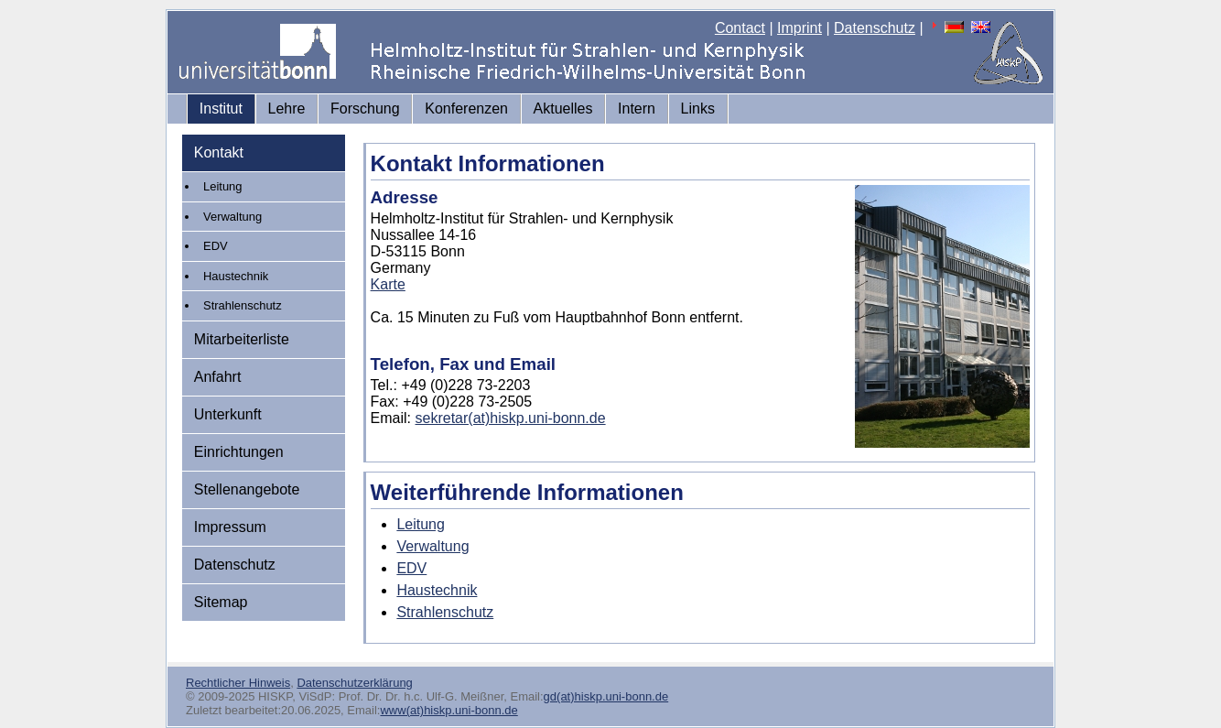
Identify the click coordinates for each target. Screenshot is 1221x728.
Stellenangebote (247, 489)
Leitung (223, 186)
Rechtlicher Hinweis (238, 683)
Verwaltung (232, 216)
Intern (636, 108)
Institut (221, 108)
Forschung (365, 108)
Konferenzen (466, 108)
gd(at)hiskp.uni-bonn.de (606, 696)
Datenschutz (874, 28)
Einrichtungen (239, 452)
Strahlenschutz (242, 305)
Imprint (799, 28)
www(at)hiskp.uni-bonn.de (448, 710)
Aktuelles (563, 108)
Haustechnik (235, 276)
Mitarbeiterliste (241, 339)
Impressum (230, 527)
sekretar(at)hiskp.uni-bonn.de (511, 418)
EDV (215, 246)
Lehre (287, 108)
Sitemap (221, 602)
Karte (388, 284)
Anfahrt (218, 377)
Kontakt (218, 152)
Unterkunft (228, 414)
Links (698, 108)
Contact (740, 28)
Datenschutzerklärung (354, 683)
